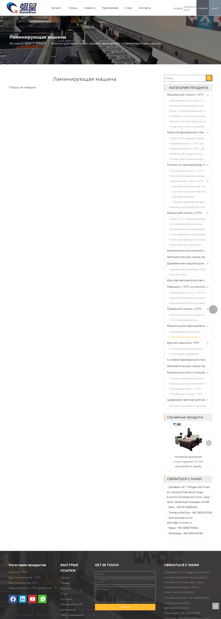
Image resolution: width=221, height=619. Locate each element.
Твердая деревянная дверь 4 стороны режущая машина (192, 202)
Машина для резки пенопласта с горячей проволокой (191, 297)
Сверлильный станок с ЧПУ (187, 181)
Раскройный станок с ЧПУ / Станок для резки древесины (191, 170)
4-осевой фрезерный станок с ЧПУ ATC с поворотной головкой (189, 359)
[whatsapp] (42, 599)
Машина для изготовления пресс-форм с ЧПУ (191, 383)
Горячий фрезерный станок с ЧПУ (189, 132)
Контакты (145, 8)
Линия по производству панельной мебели (189, 165)
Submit (125, 607)
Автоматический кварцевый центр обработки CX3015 (191, 229)
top (215, 606)
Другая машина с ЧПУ (183, 342)
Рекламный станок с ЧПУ (185, 388)
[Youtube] (32, 599)
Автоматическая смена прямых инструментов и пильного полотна (189, 366)
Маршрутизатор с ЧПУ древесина (30, 588)
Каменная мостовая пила (185, 244)
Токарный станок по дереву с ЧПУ (191, 126)
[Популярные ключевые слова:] (209, 78)
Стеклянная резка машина (186, 348)
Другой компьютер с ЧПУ (25, 577)
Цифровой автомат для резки (188, 399)
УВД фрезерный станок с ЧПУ (189, 100)
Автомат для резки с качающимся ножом (191, 405)
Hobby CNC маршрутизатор (187, 138)
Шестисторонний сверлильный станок (192, 191)
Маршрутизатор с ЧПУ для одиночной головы (191, 143)
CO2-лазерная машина (184, 320)
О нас (128, 8)
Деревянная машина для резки (189, 263)
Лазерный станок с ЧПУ (184, 309)
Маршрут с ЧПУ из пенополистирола (189, 286)
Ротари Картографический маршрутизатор (191, 159)
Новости (89, 8)
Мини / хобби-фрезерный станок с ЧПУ (191, 111)
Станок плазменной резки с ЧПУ (190, 378)
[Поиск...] (185, 78)
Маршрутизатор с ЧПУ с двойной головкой (191, 148)
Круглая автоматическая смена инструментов (189, 280)
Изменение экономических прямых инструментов (189, 250)
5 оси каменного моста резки (188, 234)
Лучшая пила (178, 274)
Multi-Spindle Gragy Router (186, 153)
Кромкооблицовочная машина (189, 176)
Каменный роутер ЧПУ (23, 582)
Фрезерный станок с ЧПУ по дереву (189, 94)
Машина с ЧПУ (18, 572)
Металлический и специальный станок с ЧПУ (189, 372)
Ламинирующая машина (185, 337)
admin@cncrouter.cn (179, 522)
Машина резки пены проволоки (189, 303)
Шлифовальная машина (184, 331)
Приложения (110, 8)
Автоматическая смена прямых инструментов (189, 257)
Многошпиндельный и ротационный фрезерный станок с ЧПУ (191, 105)
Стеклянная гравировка (184, 353)
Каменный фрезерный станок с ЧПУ (191, 239)
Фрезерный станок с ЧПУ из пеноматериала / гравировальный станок (191, 292)
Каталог (56, 8)
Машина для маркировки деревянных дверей (189, 325)
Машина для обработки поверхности (191, 207)
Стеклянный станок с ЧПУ (186, 394)
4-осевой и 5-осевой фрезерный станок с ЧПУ (191, 116)
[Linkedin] (22, 599)
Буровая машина (183, 196)
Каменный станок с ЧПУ (184, 213)
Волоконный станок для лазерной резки (191, 314)
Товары (73, 8)
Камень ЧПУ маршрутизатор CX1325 (191, 218)
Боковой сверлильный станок (190, 186)
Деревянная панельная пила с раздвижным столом (191, 269)
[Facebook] (13, 599)
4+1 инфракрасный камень (186, 224)
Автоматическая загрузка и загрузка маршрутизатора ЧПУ (191, 121)
